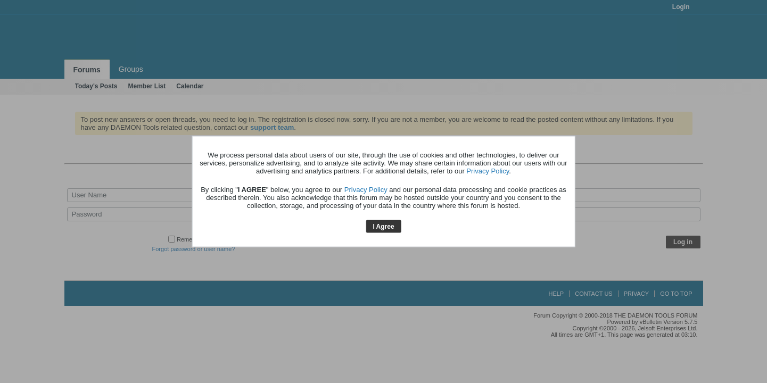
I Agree (383, 226)
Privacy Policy (487, 170)
